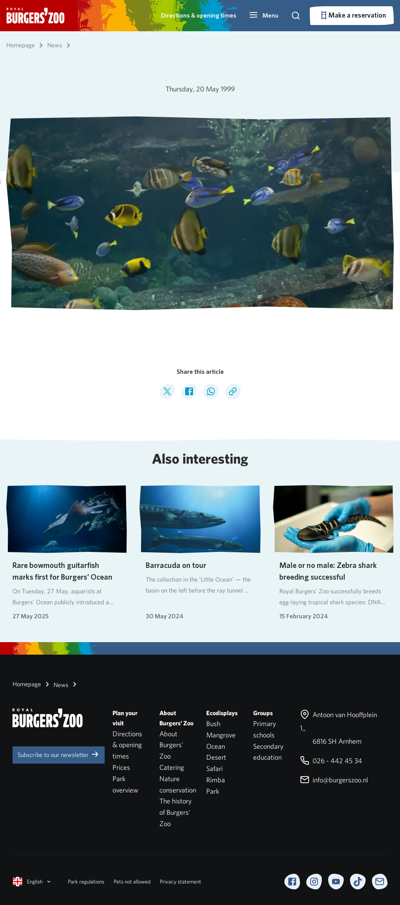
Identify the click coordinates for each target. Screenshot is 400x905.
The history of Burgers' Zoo (175, 812)
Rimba (215, 779)
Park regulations (86, 881)
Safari (214, 768)
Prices (121, 767)
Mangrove (221, 734)
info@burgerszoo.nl (334, 779)
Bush (213, 723)
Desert (216, 757)
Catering (171, 767)
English (32, 881)
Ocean (215, 746)
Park (212, 791)
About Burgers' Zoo (171, 745)
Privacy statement (180, 881)
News (55, 684)
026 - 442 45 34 (331, 760)
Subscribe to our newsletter (59, 754)
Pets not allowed (132, 881)
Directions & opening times (198, 15)
